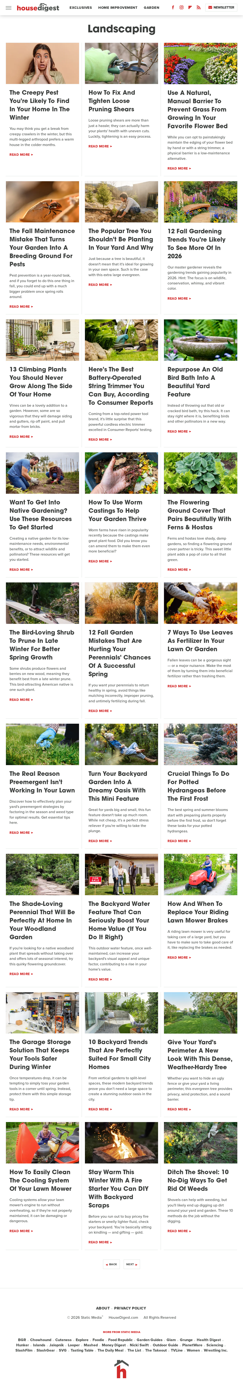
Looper (74, 1345)
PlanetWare (192, 1345)
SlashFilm (24, 1350)
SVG (63, 1350)
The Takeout (156, 1350)
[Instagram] (181, 8)
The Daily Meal (110, 1350)
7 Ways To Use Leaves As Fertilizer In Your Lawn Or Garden (200, 641)
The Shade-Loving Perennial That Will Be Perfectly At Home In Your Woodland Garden (42, 921)
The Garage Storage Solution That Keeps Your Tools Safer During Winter (40, 1055)
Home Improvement (117, 7)
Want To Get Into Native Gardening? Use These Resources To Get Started (40, 515)
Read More (19, 154)
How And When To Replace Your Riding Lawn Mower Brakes (198, 912)
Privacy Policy (130, 1308)
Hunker (22, 1345)
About (103, 1308)
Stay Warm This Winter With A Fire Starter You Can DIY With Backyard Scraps (119, 1189)
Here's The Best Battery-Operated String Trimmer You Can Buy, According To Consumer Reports (121, 386)
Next (130, 1264)
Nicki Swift (139, 1345)
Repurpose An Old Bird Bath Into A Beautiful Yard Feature (195, 382)
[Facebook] (173, 8)
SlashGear (46, 1350)
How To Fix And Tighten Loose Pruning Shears (112, 101)
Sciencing (214, 1345)
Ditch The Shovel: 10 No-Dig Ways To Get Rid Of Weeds (198, 1181)
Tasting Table (82, 1350)
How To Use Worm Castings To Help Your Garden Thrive (117, 511)
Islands (39, 1345)
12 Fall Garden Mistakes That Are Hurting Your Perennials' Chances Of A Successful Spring (120, 654)
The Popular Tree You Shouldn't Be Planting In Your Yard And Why (121, 240)
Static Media (91, 1317)
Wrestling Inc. (216, 1350)
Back (113, 1264)
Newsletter (221, 7)
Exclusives (81, 7)
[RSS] (199, 8)
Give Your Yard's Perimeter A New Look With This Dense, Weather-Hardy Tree (200, 1055)
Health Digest (209, 1340)
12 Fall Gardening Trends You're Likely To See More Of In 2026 (196, 244)
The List (134, 1350)
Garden (151, 7)
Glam (171, 1340)
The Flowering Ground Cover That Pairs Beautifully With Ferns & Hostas (199, 515)
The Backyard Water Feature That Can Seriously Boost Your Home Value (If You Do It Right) (119, 921)
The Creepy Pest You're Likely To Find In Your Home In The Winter (39, 105)
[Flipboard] (190, 8)
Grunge (186, 1340)
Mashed (91, 1345)
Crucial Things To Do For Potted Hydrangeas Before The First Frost (198, 786)
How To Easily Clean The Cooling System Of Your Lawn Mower (40, 1181)
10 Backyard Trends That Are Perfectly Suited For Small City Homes (120, 1055)
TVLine (177, 1350)
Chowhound (40, 1340)
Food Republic (120, 1340)
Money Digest (114, 1345)
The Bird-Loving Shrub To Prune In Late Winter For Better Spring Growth (41, 645)
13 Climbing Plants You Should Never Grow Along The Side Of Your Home (40, 382)
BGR (22, 1340)
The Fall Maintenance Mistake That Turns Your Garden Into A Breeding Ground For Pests (42, 248)
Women (193, 1350)
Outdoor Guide (165, 1345)
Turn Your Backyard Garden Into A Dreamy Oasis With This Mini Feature (118, 786)
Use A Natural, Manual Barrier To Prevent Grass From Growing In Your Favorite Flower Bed (198, 110)
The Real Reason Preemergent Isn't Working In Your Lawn (42, 782)
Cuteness (63, 1340)
